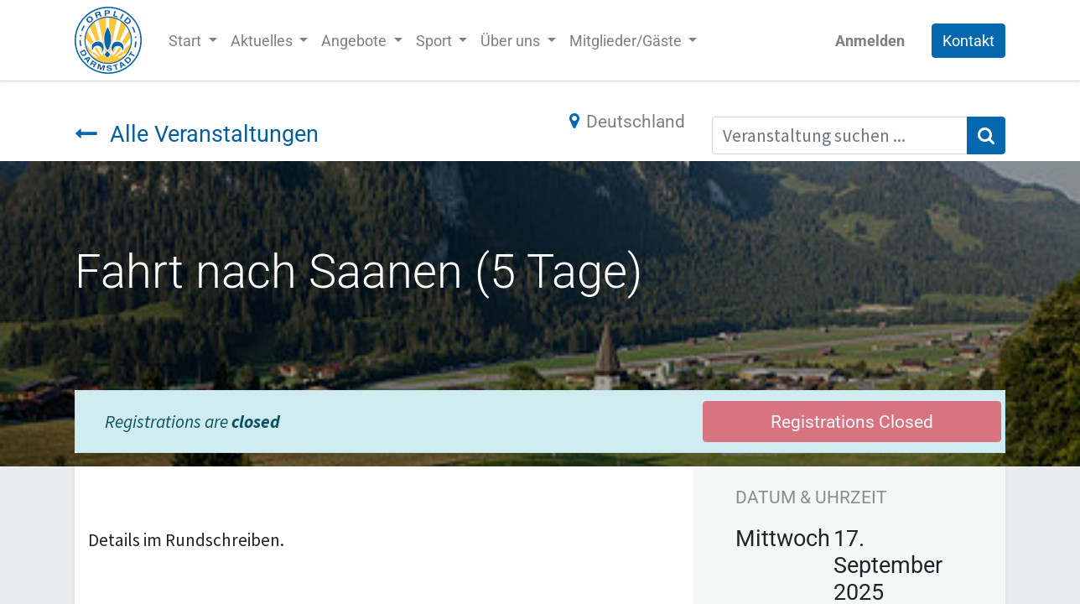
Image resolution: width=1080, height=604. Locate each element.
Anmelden (870, 40)
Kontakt (968, 40)
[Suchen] (986, 136)
